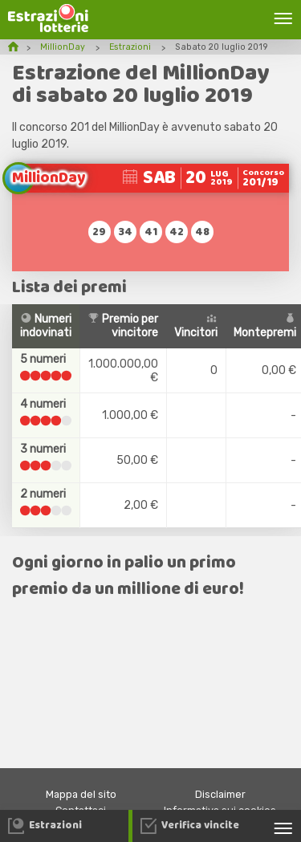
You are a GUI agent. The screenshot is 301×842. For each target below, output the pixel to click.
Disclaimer (220, 794)
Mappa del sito (81, 794)
